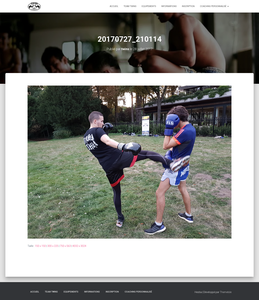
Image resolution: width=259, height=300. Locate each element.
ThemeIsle (225, 292)
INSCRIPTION (188, 6)
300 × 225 (52, 246)
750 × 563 (65, 246)
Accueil (114, 6)
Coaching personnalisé (214, 6)
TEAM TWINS (130, 6)
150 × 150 (40, 246)
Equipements (149, 6)
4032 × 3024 (79, 246)
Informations (169, 6)
